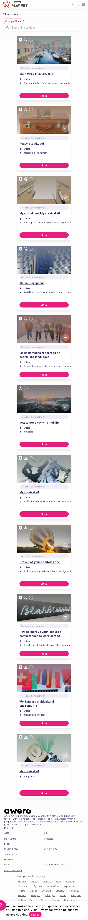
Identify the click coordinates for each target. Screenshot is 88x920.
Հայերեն (74, 891)
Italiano (21, 891)
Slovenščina (53, 886)
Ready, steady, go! (31, 143)
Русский (38, 886)
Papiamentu (70, 900)
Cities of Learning (13, 870)
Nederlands (23, 886)
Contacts (48, 839)
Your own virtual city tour (36, 74)
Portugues (76, 895)
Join (44, 95)
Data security (50, 849)
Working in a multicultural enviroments (36, 703)
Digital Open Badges (54, 864)
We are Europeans (32, 283)
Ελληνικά (46, 891)
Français (35, 895)
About (7, 833)
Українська (69, 886)
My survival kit (29, 492)
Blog (46, 833)
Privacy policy (11, 849)
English (22, 881)
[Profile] (77, 4)
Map (6, 864)
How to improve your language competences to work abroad (40, 634)
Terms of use (10, 854)
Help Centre (10, 839)
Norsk (44, 900)
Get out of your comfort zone (39, 562)
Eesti (58, 881)
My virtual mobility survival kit (39, 213)
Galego (33, 891)
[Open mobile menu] (83, 4)
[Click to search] (72, 4)
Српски (55, 900)
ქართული (49, 895)
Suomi (63, 895)
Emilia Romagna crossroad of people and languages (39, 355)
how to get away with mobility (39, 422)
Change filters (13, 21)
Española (70, 881)
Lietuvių (34, 881)
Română (22, 895)
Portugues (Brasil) (27, 900)
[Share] (65, 58)
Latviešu (60, 891)
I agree (35, 914)
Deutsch (47, 881)
